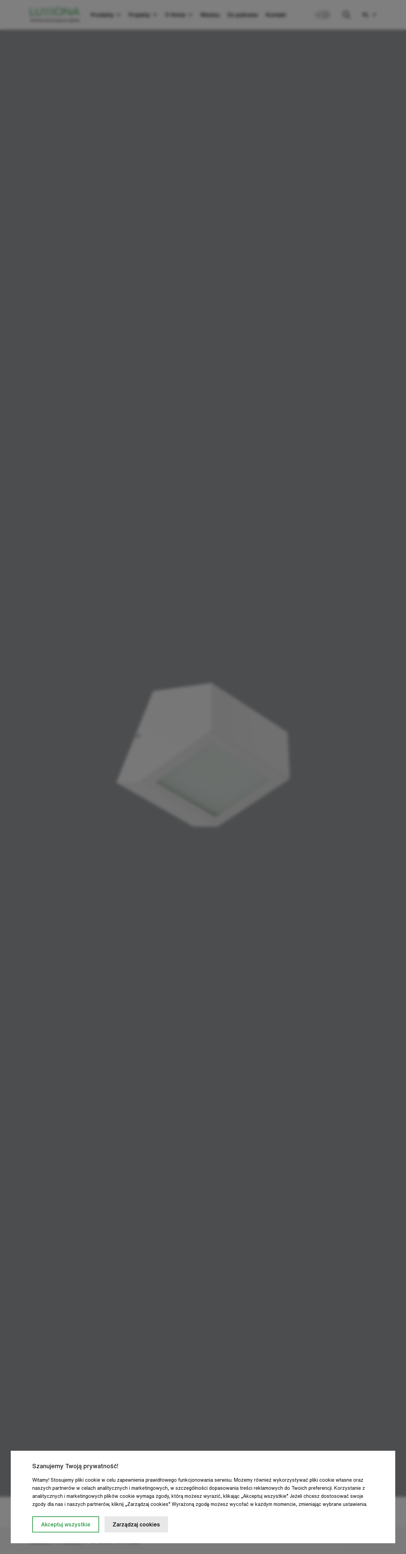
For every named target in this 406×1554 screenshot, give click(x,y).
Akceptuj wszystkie (65, 1524)
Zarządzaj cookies (136, 1524)
